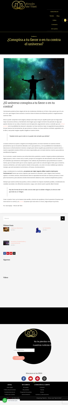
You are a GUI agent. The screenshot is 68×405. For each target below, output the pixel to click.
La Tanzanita (47, 228)
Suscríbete (18, 358)
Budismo (34, 36)
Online (54, 20)
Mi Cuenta (54, 29)
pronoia (21, 201)
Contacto (54, 24)
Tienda (52, 16)
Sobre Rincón (54, 11)
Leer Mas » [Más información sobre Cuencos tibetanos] (13, 229)
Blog (58, 16)
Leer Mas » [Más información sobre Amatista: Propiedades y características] (13, 245)
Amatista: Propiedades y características (18, 242)
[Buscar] (63, 218)
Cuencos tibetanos (17, 228)
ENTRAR (65, 20)
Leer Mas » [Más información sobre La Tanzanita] (45, 229)
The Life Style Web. (13, 398)
